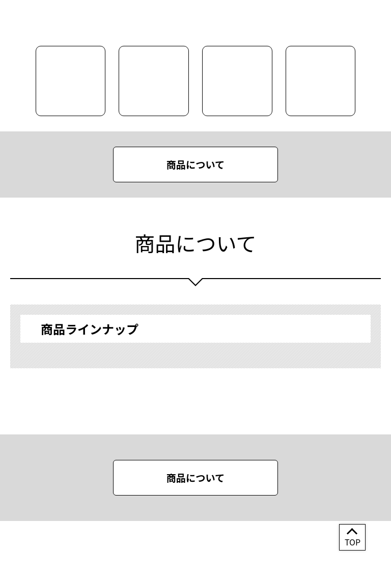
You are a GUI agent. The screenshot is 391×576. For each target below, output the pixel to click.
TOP (352, 542)
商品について (195, 164)
